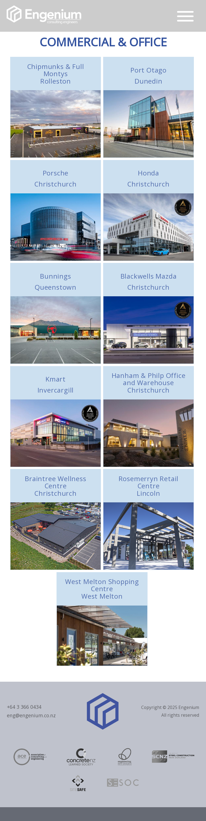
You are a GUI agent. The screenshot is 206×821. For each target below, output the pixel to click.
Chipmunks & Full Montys (55, 74)
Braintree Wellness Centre (55, 486)
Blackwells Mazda (148, 281)
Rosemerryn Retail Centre (148, 486)
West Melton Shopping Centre (102, 589)
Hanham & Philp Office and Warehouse (148, 382)
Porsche (55, 178)
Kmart (55, 384)
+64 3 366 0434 (24, 706)
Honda (148, 178)
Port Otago (148, 75)
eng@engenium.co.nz (31, 715)
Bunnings (55, 281)
